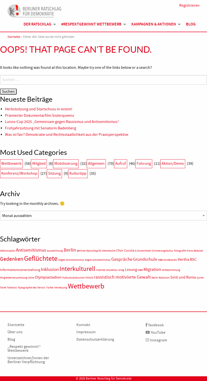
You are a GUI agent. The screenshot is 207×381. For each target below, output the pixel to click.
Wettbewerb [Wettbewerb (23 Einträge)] (86, 286)
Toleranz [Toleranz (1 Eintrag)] (12, 287)
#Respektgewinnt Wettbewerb (91, 24)
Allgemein (96, 163)
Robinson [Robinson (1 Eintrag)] (164, 277)
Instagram (156, 340)
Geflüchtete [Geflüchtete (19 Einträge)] (41, 258)
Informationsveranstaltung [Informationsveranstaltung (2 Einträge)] (20, 270)
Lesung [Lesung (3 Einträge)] (131, 269)
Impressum (85, 331)
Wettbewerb (11, 163)
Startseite (13, 37)
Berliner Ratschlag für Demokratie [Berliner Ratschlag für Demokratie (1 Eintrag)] (96, 250)
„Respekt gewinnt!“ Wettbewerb (24, 348)
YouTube (155, 332)
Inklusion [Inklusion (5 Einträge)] (50, 269)
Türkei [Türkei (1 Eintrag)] (49, 287)
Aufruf (120, 163)
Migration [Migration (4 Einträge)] (152, 269)
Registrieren (189, 5)
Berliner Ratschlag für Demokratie (108, 379)
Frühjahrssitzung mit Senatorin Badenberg (40, 128)
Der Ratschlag (37, 24)
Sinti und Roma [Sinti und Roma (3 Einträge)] (183, 277)
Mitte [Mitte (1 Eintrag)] (31, 277)
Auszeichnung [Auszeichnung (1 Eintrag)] (55, 250)
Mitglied (39, 163)
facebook (155, 325)
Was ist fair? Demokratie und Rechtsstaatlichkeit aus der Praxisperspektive (67, 134)
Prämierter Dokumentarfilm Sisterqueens (39, 115)
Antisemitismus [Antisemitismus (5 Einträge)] (31, 250)
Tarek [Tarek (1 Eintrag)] (3, 287)
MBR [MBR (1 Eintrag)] (140, 270)
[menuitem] (38, 24)
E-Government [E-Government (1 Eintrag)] (143, 250)
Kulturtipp (78, 173)
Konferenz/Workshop (19, 173)
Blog (191, 24)
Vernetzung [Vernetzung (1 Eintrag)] (60, 287)
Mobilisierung (65, 163)
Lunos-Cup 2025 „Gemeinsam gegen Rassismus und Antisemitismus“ (62, 121)
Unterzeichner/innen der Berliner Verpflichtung (28, 359)
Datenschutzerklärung (95, 339)
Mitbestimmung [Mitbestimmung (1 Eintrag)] (171, 270)
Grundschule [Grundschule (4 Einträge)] (145, 259)
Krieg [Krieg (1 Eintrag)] (121, 270)
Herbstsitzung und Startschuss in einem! (38, 109)
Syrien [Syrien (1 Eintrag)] (200, 277)
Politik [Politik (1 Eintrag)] (89, 277)
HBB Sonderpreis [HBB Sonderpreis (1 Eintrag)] (167, 260)
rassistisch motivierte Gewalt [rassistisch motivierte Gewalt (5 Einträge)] (122, 277)
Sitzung (54, 173)
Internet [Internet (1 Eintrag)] (100, 270)
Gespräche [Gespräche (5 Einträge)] (121, 259)
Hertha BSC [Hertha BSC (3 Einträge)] (187, 259)
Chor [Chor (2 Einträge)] (119, 250)
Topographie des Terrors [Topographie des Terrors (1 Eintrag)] (31, 287)
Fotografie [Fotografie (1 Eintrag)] (180, 250)
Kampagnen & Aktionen (153, 24)
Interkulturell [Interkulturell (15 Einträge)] (77, 269)
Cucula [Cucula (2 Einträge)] (129, 250)
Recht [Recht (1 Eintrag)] (154, 277)
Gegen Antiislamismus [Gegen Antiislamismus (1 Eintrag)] (71, 260)
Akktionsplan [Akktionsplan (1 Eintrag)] (7, 250)
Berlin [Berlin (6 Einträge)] (70, 250)
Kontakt (83, 324)
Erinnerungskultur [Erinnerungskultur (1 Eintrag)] (162, 250)
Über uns (15, 331)
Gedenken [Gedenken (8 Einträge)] (11, 259)
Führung (144, 163)
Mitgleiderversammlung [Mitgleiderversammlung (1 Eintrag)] (14, 277)
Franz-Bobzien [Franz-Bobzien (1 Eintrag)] (195, 250)
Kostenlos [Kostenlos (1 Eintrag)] (112, 270)
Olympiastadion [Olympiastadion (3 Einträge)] (48, 277)
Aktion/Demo (173, 163)
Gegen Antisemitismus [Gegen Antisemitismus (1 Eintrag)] (98, 260)
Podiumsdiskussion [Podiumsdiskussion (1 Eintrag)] (73, 277)
